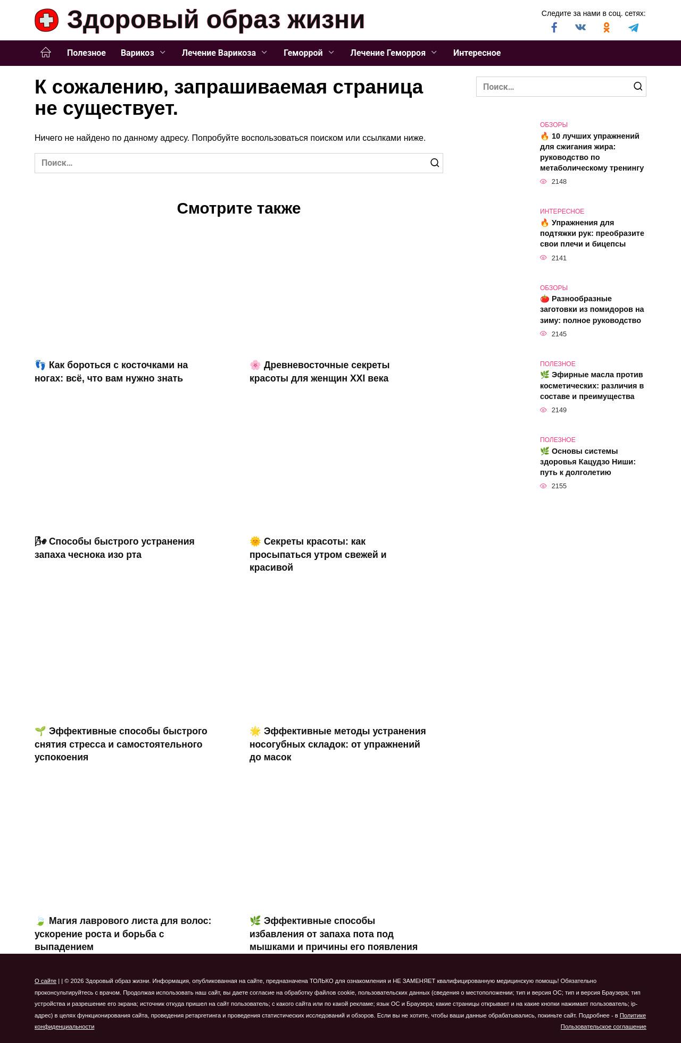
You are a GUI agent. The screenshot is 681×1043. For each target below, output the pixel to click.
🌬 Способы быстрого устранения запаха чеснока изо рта (115, 548)
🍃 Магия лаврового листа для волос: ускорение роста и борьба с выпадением (123, 933)
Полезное (86, 53)
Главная (46, 52)
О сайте (45, 981)
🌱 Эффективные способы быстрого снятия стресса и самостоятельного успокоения (121, 744)
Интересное (477, 53)
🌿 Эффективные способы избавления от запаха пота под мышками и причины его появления (334, 933)
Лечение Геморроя (388, 53)
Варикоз (137, 53)
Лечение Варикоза (219, 53)
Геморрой (303, 53)
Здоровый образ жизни (216, 19)
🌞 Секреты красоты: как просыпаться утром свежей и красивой (318, 554)
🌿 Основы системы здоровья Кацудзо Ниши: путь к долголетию (588, 462)
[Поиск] (434, 163)
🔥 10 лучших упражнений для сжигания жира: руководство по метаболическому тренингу (592, 152)
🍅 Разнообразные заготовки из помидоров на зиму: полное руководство (592, 310)
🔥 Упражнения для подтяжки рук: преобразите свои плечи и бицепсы (592, 233)
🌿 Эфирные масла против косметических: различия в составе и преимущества (592, 386)
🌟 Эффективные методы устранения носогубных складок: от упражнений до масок (338, 744)
